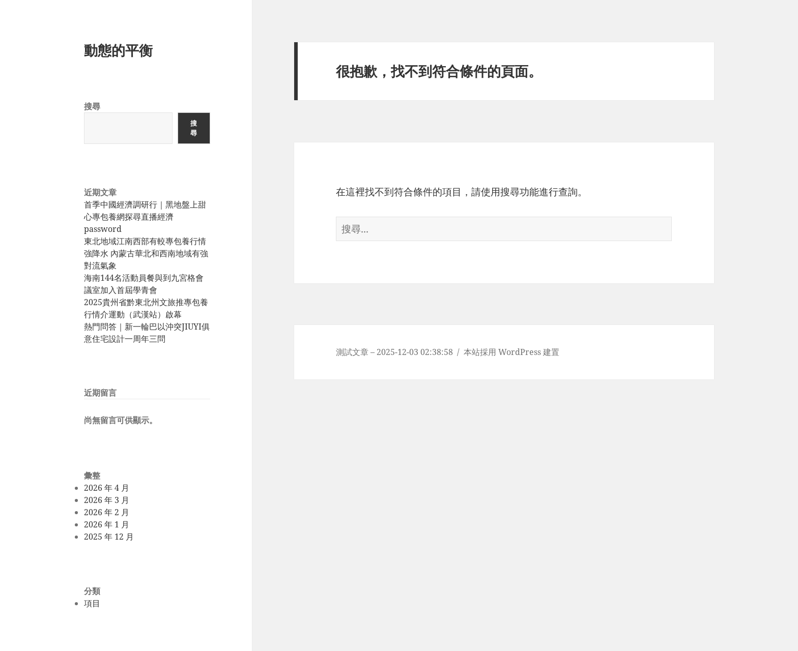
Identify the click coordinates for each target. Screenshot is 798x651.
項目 (92, 603)
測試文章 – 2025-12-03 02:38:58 (394, 352)
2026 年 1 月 (106, 524)
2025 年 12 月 (109, 536)
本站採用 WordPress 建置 (511, 352)
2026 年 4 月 (106, 487)
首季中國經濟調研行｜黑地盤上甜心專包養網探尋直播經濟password (145, 216)
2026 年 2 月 (106, 512)
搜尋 (92, 106)
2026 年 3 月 (106, 500)
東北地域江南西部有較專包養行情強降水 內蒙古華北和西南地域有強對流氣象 (146, 253)
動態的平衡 (118, 50)
